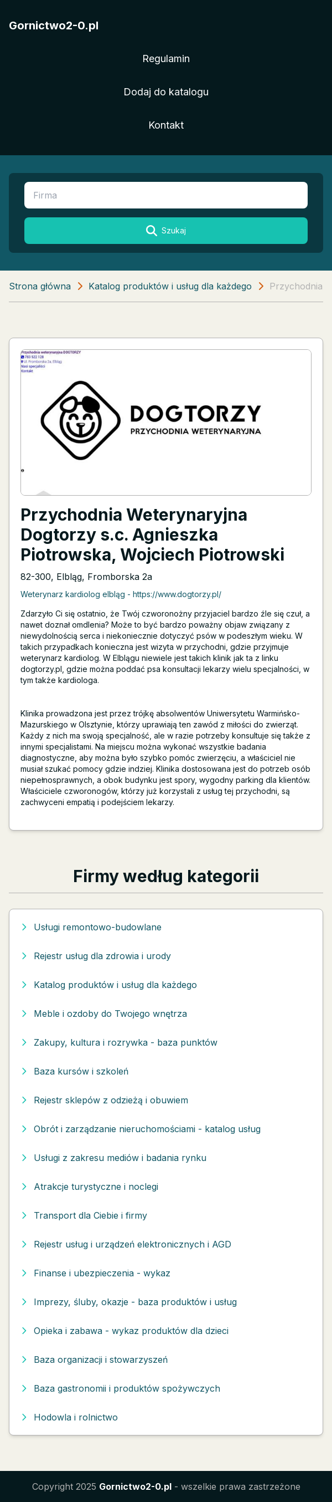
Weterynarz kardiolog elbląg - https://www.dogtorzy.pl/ (120, 594)
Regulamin (166, 58)
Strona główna (40, 286)
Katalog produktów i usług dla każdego (170, 286)
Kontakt (166, 125)
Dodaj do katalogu (166, 92)
